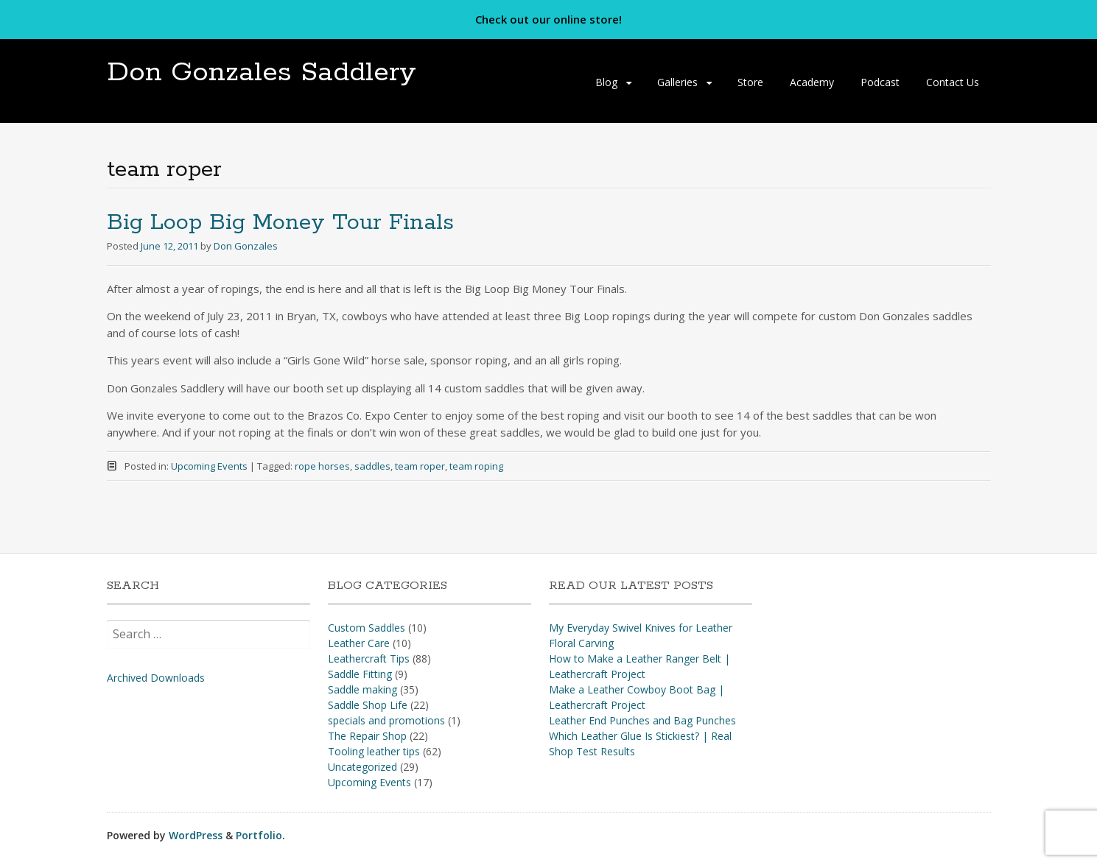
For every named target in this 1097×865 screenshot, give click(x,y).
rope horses (322, 466)
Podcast (880, 82)
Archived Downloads (156, 678)
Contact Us (952, 82)
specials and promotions (386, 720)
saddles (372, 466)
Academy (812, 82)
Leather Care (359, 643)
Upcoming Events (209, 466)
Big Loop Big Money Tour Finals (280, 222)
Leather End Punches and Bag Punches (642, 720)
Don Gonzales (246, 246)
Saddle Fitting (360, 674)
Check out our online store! (548, 19)
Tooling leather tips (374, 751)
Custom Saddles (366, 628)
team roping (476, 466)
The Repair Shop (367, 736)
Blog (606, 82)
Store (750, 82)
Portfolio (259, 835)
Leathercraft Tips (369, 658)
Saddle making (362, 689)
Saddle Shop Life (367, 705)
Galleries (677, 82)
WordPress (195, 835)
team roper (420, 466)
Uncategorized (362, 767)
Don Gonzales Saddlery (261, 72)
